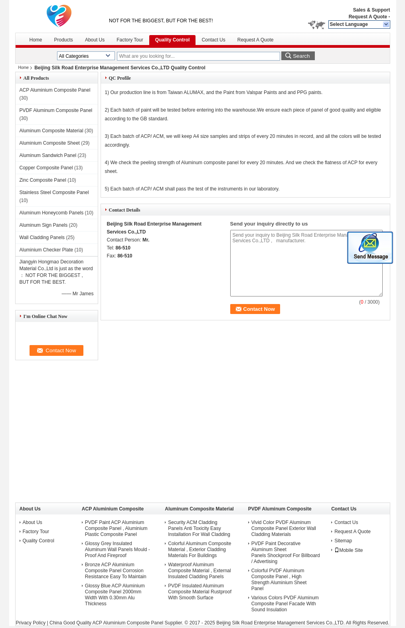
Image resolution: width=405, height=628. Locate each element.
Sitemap (343, 541)
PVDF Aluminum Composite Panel (56, 110)
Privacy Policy (31, 623)
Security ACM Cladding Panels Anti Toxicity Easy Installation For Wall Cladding (199, 528)
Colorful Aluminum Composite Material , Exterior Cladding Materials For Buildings (199, 549)
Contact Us (213, 40)
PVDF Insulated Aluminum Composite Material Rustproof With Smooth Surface (199, 592)
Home (36, 40)
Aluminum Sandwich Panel (48, 155)
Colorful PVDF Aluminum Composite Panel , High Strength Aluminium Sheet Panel (279, 579)
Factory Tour (130, 40)
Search (301, 56)
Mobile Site (348, 550)
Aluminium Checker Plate (46, 250)
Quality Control (172, 40)
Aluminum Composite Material (51, 130)
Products (63, 40)
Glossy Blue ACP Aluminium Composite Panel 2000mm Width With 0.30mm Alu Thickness (115, 594)
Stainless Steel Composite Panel (54, 192)
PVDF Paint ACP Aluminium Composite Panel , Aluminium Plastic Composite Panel (116, 528)
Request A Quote (368, 17)
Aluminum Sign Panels (44, 225)
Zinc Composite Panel (43, 180)
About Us (95, 40)
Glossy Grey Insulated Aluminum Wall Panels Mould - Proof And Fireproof (117, 549)
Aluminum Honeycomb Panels (52, 213)
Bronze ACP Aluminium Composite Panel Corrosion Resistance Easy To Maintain (115, 570)
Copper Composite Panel (46, 168)
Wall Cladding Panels (42, 237)
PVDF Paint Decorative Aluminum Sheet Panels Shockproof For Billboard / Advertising (285, 552)
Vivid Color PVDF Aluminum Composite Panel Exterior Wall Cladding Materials (283, 528)
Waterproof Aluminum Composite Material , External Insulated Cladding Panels (199, 570)
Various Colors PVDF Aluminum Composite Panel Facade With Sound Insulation (285, 603)
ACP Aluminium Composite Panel (55, 90)
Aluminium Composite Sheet (50, 143)
